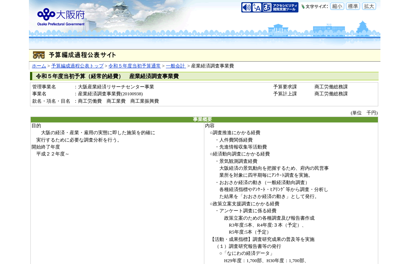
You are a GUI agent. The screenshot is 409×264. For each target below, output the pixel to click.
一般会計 (176, 66)
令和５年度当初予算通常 (134, 66)
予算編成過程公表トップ (77, 66)
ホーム (39, 66)
